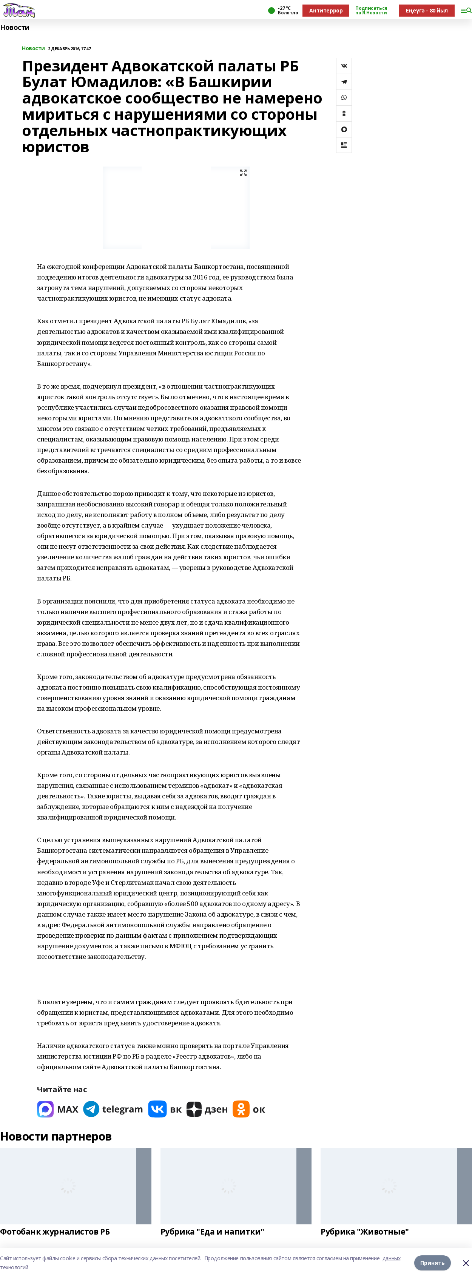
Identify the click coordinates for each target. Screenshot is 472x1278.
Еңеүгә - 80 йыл (427, 10)
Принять (432, 1262)
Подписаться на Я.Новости (371, 10)
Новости (14, 27)
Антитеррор (325, 10)
